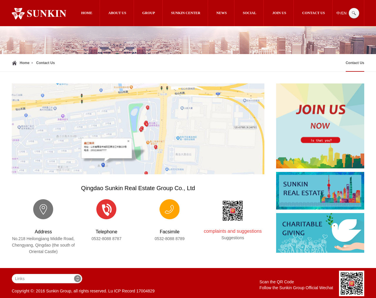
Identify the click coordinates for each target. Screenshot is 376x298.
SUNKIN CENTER (185, 13)
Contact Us (313, 13)
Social (249, 13)
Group (148, 13)
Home (86, 13)
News (221, 13)
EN (344, 13)
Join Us (279, 13)
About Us (117, 13)
